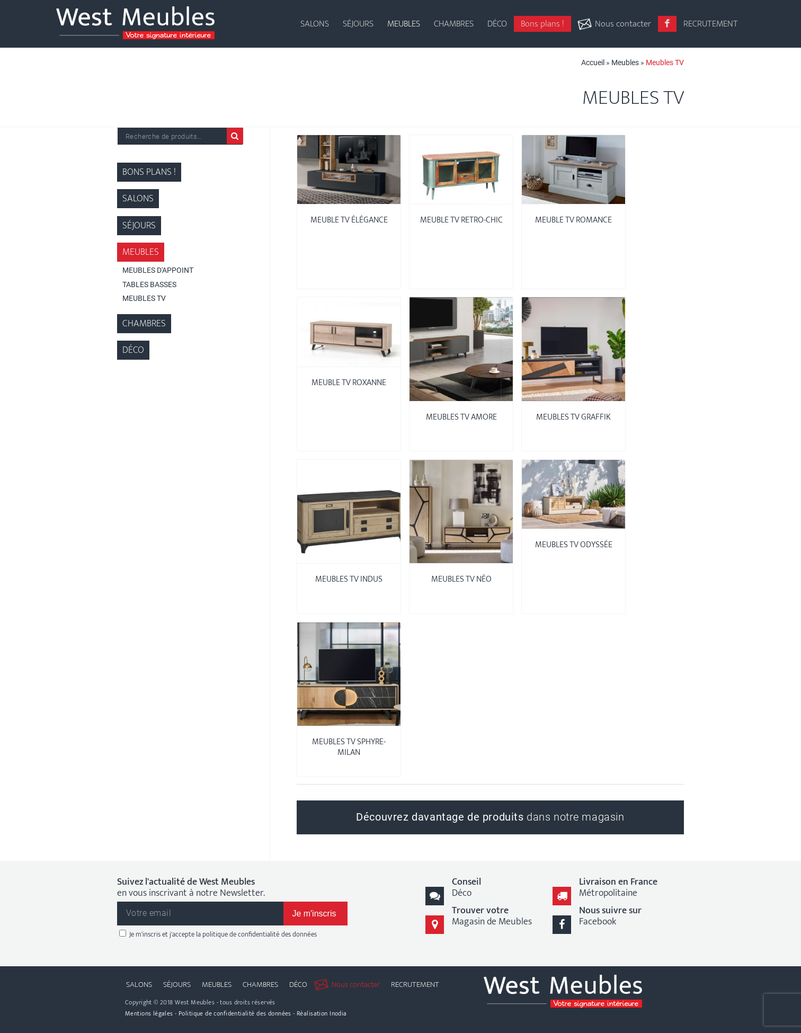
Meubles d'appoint (157, 270)
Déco (133, 350)
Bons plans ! (149, 172)
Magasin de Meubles (492, 916)
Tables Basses (149, 284)
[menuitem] (314, 16)
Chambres (144, 324)
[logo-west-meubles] (135, 24)
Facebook (610, 916)
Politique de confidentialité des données (235, 1013)
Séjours (139, 226)
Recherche (235, 136)
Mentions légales (149, 1013)
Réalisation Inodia (322, 1013)
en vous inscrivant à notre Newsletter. (191, 888)
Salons (138, 199)
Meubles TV (144, 298)
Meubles (625, 62)
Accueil (592, 62)
